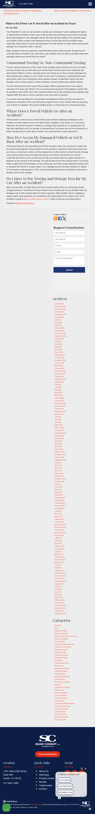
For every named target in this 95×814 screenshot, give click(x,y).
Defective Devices (61, 650)
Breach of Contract (61, 633)
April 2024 (58, 349)
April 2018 (58, 492)
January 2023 (59, 368)
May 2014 (58, 568)
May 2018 (58, 490)
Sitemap (33, 804)
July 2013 (58, 586)
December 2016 (60, 525)
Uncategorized (60, 711)
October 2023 (59, 363)
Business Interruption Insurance (66, 636)
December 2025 (60, 306)
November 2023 (60, 360)
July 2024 (58, 341)
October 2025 (59, 312)
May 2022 (58, 390)
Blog (17, 203)
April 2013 (58, 595)
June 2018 (58, 487)
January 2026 (59, 304)
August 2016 (59, 535)
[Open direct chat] (81, 768)
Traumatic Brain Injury (62, 706)
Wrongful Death (60, 720)
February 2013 (60, 600)
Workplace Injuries (61, 717)
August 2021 (59, 414)
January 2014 (59, 570)
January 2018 (59, 500)
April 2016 (58, 543)
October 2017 (59, 508)
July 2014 (58, 565)
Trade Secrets (59, 701)
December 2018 (60, 479)
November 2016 (60, 527)
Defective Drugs (60, 652)
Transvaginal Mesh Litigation (65, 703)
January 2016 (59, 549)
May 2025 (58, 325)
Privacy (39, 804)
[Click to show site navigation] (90, 4)
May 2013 (58, 592)
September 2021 (60, 411)
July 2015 (58, 551)
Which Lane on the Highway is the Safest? (72, 11)
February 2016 (60, 546)
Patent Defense (60, 674)
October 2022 (59, 376)
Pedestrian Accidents (62, 676)
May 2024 (58, 347)
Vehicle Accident (61, 714)
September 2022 (60, 379)
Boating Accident (61, 631)
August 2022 (59, 382)
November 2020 (60, 433)
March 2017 (59, 516)
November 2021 (60, 406)
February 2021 (60, 428)
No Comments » (28, 203)
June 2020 (58, 441)
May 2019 (58, 468)
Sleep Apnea (59, 690)
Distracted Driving (61, 658)
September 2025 (60, 314)
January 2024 (59, 358)
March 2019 (59, 473)
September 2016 (60, 533)
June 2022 (58, 387)
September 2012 (60, 613)
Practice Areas (46, 778)
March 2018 (59, 495)
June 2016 (58, 541)
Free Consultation (47, 754)
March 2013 (59, 597)
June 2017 (58, 511)
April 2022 (58, 393)
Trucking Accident (61, 709)
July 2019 (58, 463)
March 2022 (59, 395)
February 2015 (60, 557)
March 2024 (59, 352)
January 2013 (59, 603)
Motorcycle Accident (62, 668)
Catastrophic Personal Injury (64, 644)
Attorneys (44, 774)
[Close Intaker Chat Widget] (85, 768)
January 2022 (59, 401)
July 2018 (58, 484)
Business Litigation (61, 639)
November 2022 (60, 374)
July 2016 (58, 538)
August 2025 (59, 317)
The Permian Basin (61, 698)
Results (43, 781)
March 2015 (59, 554)
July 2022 (58, 384)
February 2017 (60, 519)
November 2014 (60, 560)
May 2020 (58, 444)
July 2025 (58, 320)
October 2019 (59, 457)
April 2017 (58, 514)
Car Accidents (60, 641)
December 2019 (60, 454)
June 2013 (58, 589)
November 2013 (60, 576)
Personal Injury (60, 679)
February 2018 (60, 498)
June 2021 (58, 419)
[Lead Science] (10, 801)
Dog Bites (58, 660)
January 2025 (59, 331)
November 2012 (60, 608)
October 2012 (59, 611)
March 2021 (59, 425)
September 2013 (60, 581)
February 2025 (60, 328)
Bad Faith (58, 625)
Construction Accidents (63, 647)
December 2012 (60, 605)
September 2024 (60, 336)
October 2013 (59, 578)
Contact (43, 788)
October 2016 (59, 530)
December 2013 (60, 573)
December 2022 (60, 371)
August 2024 (59, 339)
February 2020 (60, 452)
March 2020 (59, 449)
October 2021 (59, 409)
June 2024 (58, 344)
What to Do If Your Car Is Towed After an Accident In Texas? (41, 23)
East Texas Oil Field (61, 663)
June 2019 (58, 465)
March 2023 (59, 366)
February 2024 (60, 355)
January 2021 (59, 430)
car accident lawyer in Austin (38, 199)
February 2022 (60, 398)
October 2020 (59, 436)
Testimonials (45, 785)
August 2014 (59, 562)
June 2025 (58, 322)
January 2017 (59, 522)
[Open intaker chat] (59, 798)
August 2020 (59, 438)
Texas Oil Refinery (61, 695)
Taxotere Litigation (61, 693)
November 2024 (60, 333)
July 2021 (58, 417)
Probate (57, 685)
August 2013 (59, 584)
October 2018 (59, 481)
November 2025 (60, 309)
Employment (59, 666)
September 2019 (60, 460)
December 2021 (60, 403)
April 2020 (58, 446)
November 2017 (60, 506)
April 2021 (58, 422)
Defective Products (61, 655)
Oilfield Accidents (61, 671)
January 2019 (59, 476)
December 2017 (60, 503)
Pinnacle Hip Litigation (62, 682)
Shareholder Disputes (62, 687)
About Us (44, 771)
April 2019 (58, 471)
